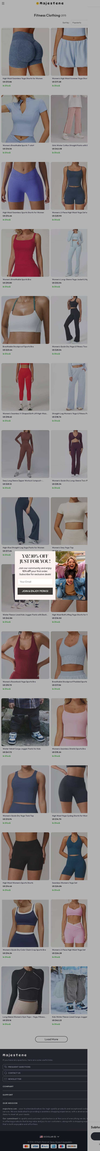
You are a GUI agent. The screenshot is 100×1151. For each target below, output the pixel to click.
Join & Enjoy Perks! (35, 591)
